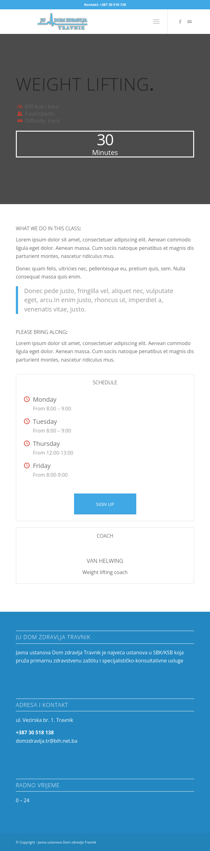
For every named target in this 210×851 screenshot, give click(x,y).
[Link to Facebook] (180, 21)
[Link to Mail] (189, 21)
